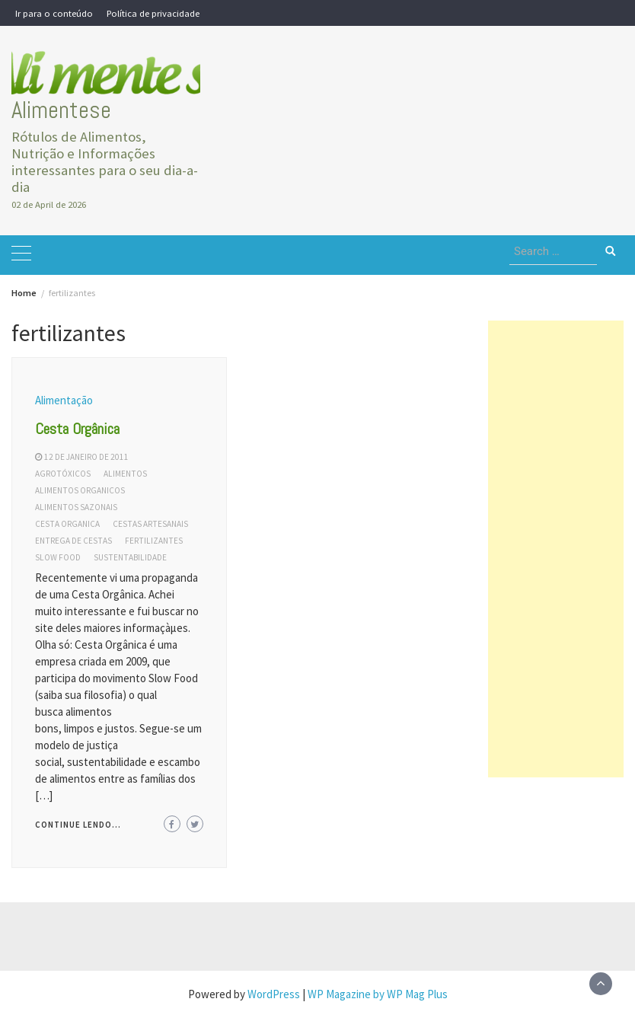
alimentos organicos (80, 490)
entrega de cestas (73, 540)
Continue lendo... (78, 824)
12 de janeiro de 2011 (86, 457)
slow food (58, 557)
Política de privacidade (153, 13)
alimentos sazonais (76, 507)
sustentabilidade (130, 557)
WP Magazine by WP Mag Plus (378, 994)
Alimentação (64, 400)
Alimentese (61, 110)
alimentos (125, 473)
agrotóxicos (63, 473)
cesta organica (67, 524)
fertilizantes (154, 540)
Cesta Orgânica (77, 429)
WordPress (273, 994)
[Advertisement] (556, 549)
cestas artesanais (150, 524)
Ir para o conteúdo (54, 13)
